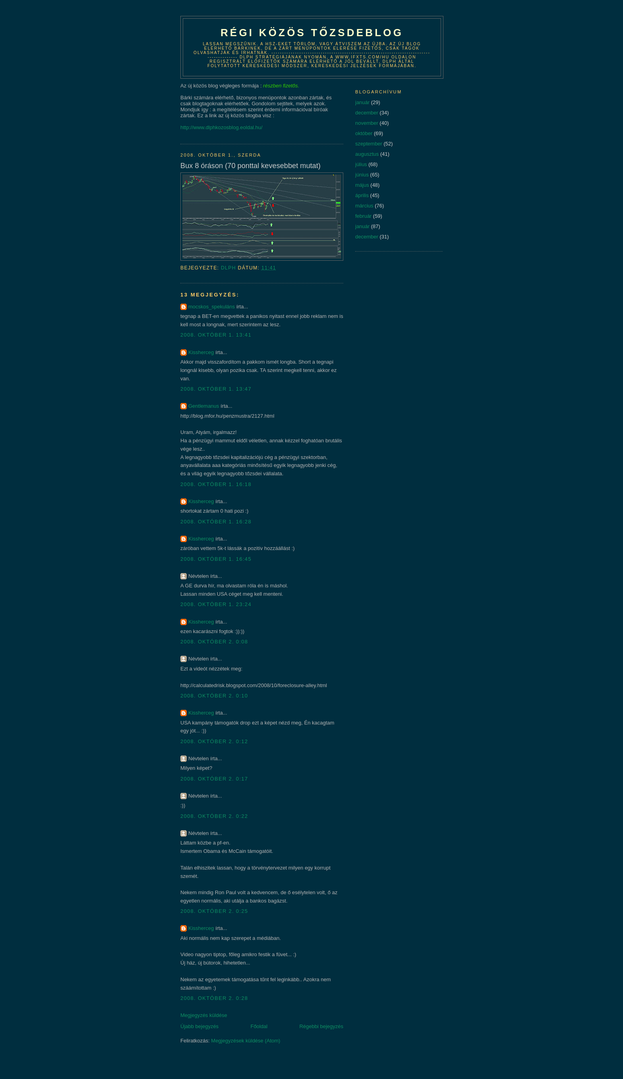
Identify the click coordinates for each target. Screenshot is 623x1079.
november (366, 123)
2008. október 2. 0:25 (214, 911)
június (362, 175)
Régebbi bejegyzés (321, 1026)
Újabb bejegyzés (199, 1026)
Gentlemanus (203, 406)
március (364, 206)
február (363, 216)
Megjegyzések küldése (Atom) (245, 1041)
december (366, 113)
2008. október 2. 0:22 (214, 816)
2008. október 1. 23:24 (216, 604)
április (362, 195)
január (362, 102)
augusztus (367, 154)
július (361, 164)
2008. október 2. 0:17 (214, 779)
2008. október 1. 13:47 (216, 389)
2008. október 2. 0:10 (214, 696)
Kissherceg (201, 352)
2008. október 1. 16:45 (216, 559)
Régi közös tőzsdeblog (312, 33)
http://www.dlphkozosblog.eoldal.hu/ (221, 127)
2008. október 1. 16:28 (216, 522)
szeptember (368, 144)
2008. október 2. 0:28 (214, 998)
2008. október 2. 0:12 (214, 741)
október (363, 133)
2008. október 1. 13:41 (216, 335)
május (362, 185)
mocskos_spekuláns (211, 307)
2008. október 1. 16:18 (216, 484)
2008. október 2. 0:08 (214, 642)
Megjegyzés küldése (203, 1015)
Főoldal (258, 1026)
